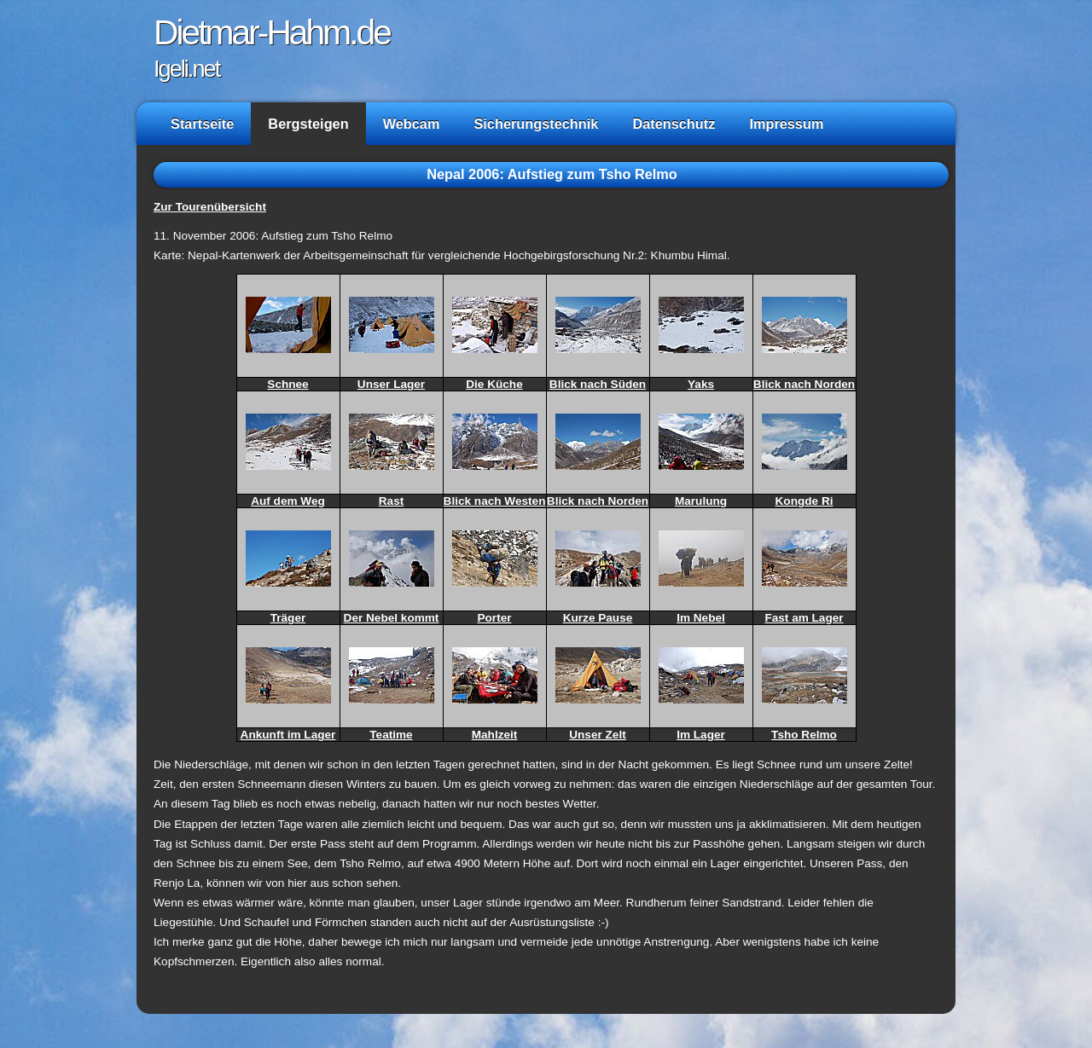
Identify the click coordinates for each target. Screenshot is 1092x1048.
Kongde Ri (804, 501)
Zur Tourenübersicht (210, 206)
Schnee (287, 384)
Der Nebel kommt (391, 617)
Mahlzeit (495, 734)
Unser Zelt (597, 734)
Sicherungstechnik (535, 123)
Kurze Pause (598, 617)
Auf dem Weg (288, 501)
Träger (288, 617)
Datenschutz (673, 123)
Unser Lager (391, 384)
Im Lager (701, 734)
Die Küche (494, 384)
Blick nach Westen (495, 501)
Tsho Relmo (804, 734)
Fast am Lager (803, 617)
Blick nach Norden (804, 384)
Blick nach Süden (597, 384)
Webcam (411, 123)
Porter (494, 617)
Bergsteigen (308, 123)
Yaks (701, 384)
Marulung (701, 501)
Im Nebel (701, 617)
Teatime (390, 734)
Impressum (786, 123)
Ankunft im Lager (288, 734)
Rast (391, 501)
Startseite (202, 123)
